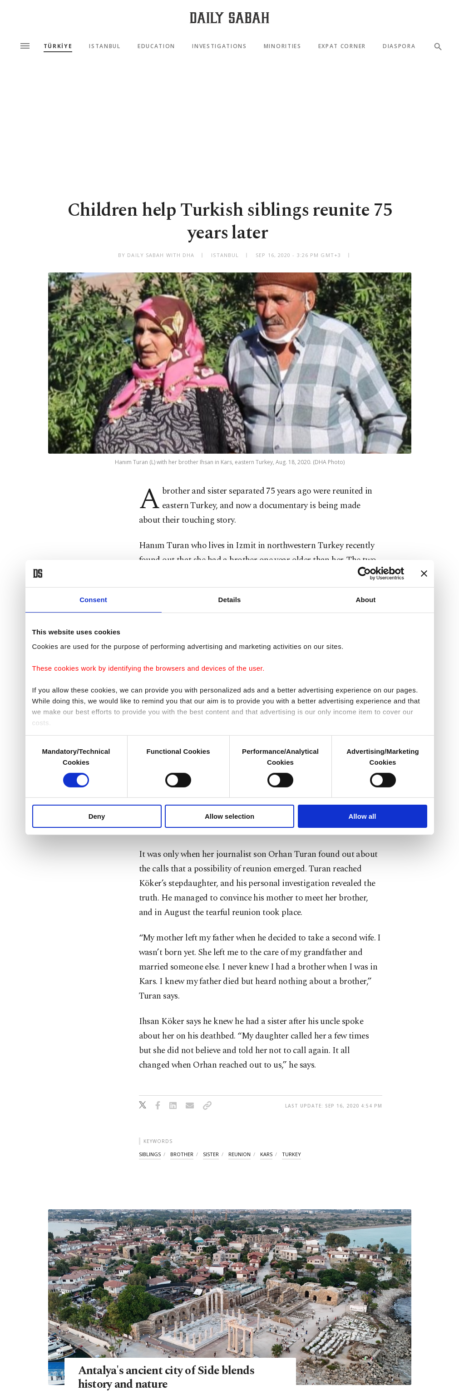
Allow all (362, 816)
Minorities (282, 46)
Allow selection (229, 816)
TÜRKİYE (58, 46)
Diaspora (399, 46)
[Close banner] (424, 573)
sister (211, 1154)
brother (181, 1154)
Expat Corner (342, 46)
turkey (291, 1154)
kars (266, 1154)
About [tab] (366, 600)
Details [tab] (229, 600)
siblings (150, 1154)
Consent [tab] (93, 600)
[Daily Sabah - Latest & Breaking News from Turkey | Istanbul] (229, 17)
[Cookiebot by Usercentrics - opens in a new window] (364, 573)
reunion (239, 1154)
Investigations (219, 46)
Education (156, 46)
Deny (97, 816)
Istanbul (104, 46)
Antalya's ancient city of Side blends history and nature (166, 1377)
